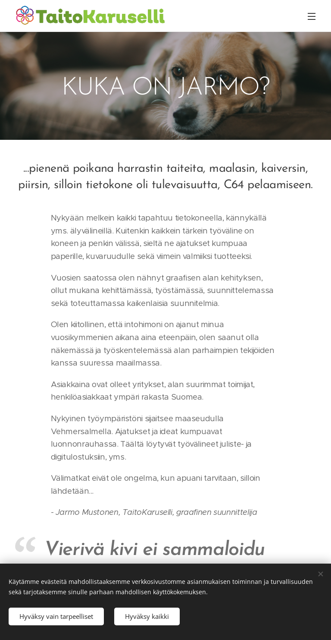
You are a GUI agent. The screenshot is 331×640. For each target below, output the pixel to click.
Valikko (311, 16)
